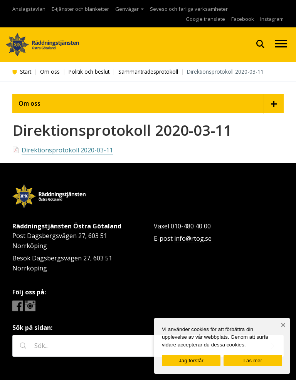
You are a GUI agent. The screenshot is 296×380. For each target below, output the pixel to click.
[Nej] (283, 325)
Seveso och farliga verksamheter (189, 8)
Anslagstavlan (28, 8)
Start (21, 71)
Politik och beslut (89, 71)
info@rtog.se (193, 238)
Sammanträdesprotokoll (148, 71)
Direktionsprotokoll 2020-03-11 (67, 150)
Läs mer (253, 360)
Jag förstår (191, 360)
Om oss (50, 71)
